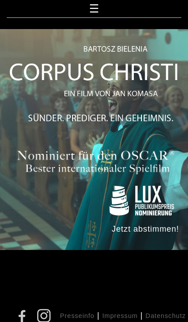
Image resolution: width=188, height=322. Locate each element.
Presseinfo (77, 315)
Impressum (119, 315)
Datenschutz (165, 315)
